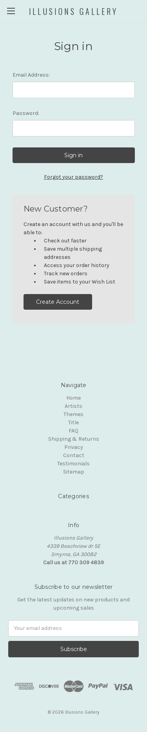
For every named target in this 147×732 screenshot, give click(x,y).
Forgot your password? (73, 177)
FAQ (73, 430)
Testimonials (73, 463)
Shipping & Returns (73, 439)
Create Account (57, 301)
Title (73, 422)
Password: (26, 113)
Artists (73, 406)
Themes (73, 414)
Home (73, 398)
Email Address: (31, 75)
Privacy (73, 447)
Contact (73, 455)
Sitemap (73, 471)
